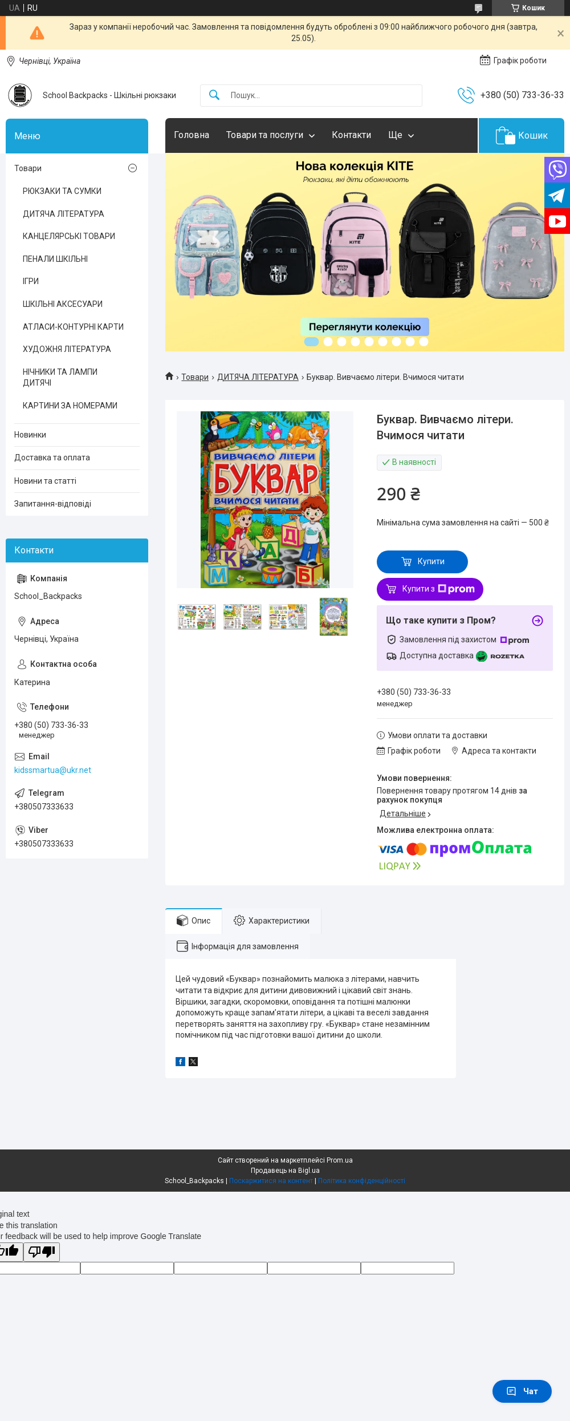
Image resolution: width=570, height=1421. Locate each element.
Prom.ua (340, 1160)
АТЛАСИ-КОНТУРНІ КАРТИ (73, 326)
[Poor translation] (41, 1252)
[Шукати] (214, 95)
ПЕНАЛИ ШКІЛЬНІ (55, 259)
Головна (191, 134)
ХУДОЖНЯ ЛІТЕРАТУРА (67, 349)
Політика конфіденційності (361, 1181)
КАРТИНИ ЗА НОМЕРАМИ (70, 405)
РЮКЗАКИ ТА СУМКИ (62, 191)
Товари (195, 377)
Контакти (351, 134)
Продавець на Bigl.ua (285, 1171)
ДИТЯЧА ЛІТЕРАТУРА (258, 377)
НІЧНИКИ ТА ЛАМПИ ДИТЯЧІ (60, 377)
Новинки (30, 434)
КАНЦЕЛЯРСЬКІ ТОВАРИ (69, 236)
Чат (522, 1391)
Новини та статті (45, 480)
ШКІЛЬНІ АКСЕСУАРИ (63, 304)
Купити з (438, 589)
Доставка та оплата (52, 457)
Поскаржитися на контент (271, 1181)
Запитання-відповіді (52, 503)
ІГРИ (31, 281)
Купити (431, 561)
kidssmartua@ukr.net (52, 770)
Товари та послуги (264, 134)
